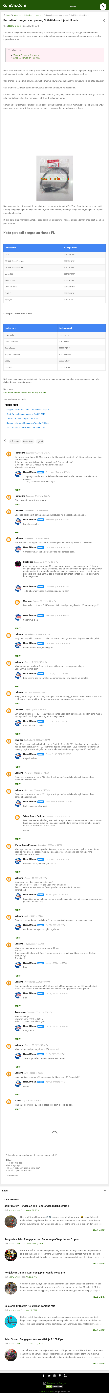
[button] (104, 21)
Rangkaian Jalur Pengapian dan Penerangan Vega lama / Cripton (42, 1239)
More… (74, 6)
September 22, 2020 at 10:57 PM (37, 773)
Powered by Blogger (54, 1383)
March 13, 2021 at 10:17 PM (57, 895)
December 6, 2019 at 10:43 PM (46, 562)
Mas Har (19, 740)
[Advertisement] (54, 133)
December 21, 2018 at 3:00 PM (38, 496)
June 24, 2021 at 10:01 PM (56, 963)
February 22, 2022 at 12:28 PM (36, 1045)
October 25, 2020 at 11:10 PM (44, 601)
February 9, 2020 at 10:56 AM (36, 662)
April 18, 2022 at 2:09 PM (34, 1073)
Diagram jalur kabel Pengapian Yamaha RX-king (28, 423)
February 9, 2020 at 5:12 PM (57, 674)
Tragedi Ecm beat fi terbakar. (26, 55)
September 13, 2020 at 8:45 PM (58, 754)
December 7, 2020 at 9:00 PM (57, 859)
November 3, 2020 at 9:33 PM (57, 615)
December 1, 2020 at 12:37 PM (58, 816)
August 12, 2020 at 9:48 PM (35, 710)
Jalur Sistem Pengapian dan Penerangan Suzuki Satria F (37, 1205)
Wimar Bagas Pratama (34, 816)
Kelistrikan (28, 441)
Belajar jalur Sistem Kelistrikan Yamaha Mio (30, 1305)
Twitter (49, 1375)
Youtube (54, 1375)
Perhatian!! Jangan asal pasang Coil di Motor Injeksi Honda (40, 20)
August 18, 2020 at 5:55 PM (56, 721)
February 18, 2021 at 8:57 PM (36, 878)
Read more (98, 1230)
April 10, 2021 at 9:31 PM (34, 916)
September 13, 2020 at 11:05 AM (37, 740)
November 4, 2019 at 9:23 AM (36, 511)
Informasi (14, 441)
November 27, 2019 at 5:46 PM (37, 538)
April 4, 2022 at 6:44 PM (55, 1054)
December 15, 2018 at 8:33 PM (58, 472)
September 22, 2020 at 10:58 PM (37, 790)
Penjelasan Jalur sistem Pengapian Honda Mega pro (35, 1272)
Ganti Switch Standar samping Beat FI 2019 (26, 414)
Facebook (43, 1375)
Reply (18, 490)
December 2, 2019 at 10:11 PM (58, 547)
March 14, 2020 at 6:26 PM (35, 692)
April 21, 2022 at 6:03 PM (55, 1082)
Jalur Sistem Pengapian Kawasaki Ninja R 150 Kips (34, 1339)
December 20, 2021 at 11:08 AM (37, 982)
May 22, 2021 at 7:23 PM (34, 944)
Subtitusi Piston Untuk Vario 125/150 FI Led (26, 427)
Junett (18, 1100)
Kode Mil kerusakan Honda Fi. (26, 58)
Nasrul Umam (29, 472)
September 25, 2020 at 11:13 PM (59, 802)
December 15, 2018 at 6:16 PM (38, 453)
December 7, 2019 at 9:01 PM (57, 587)
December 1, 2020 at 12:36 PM (50, 845)
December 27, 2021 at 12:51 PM (39, 1012)
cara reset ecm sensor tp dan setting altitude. (24, 392)
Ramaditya (20, 453)
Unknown (19, 510)
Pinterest (59, 1375)
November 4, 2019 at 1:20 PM (57, 520)
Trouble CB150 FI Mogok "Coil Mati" (22, 418)
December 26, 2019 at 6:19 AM (58, 643)
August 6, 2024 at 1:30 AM (32, 1101)
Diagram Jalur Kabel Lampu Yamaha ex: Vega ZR (28, 409)
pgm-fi (40, 441)
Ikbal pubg (28, 562)
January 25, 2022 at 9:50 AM (57, 993)
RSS (65, 1375)
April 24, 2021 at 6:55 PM (55, 925)
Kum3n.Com (14, 5)
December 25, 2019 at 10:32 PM (37, 634)
